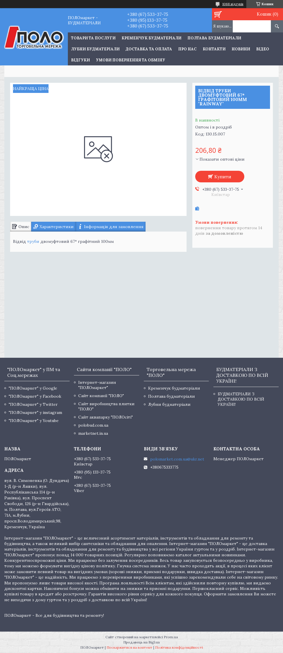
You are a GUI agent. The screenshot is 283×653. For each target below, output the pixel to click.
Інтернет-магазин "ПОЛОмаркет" (97, 385)
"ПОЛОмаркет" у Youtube (34, 420)
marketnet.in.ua (93, 433)
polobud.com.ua (93, 425)
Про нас (187, 49)
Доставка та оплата (149, 49)
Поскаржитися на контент (129, 647)
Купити (222, 176)
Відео (262, 49)
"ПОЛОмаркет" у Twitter (33, 404)
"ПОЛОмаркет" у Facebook (35, 396)
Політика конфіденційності (179, 647)
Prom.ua (171, 637)
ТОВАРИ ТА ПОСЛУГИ (93, 38)
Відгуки (80, 60)
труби (33, 241)
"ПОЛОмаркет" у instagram (35, 412)
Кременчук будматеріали (151, 38)
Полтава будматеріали (214, 38)
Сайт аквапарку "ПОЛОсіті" (105, 417)
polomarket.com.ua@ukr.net (177, 459)
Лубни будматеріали (95, 49)
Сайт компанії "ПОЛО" (101, 395)
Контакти (214, 49)
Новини (241, 49)
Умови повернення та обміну (130, 60)
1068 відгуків (232, 4)
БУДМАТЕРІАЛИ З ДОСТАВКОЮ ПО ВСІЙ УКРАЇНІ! (241, 399)
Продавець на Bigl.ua (141, 642)
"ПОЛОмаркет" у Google (33, 388)
